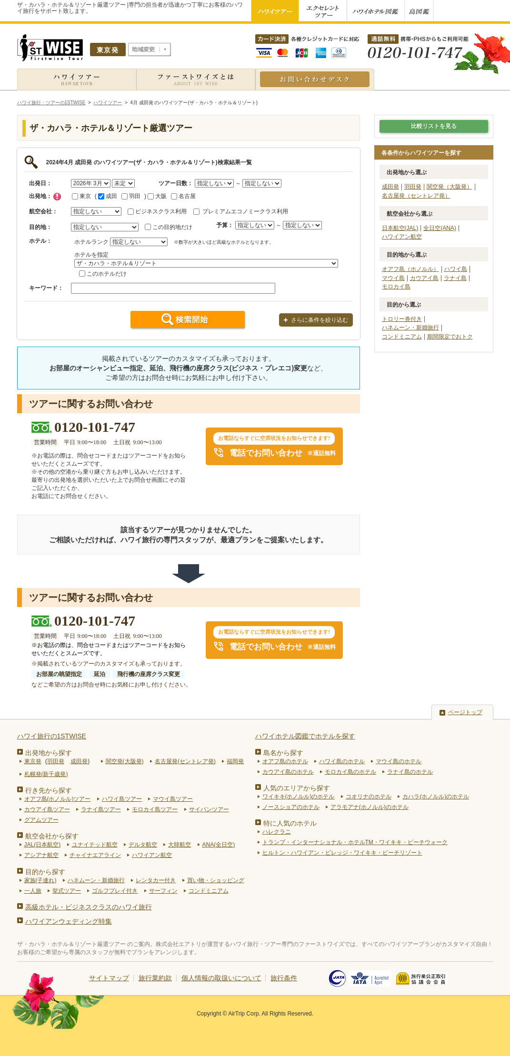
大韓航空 (179, 844)
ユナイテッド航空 (95, 844)
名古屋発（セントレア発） (416, 195)
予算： (224, 225)
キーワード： (46, 288)
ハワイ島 (455, 269)
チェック (57, 196)
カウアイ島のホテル (288, 771)
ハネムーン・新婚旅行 (410, 327)
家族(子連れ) (40, 880)
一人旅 (32, 890)
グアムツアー (41, 820)
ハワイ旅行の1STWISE (51, 736)
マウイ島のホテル (398, 761)
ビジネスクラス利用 (161, 211)
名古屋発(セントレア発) (185, 761)
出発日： (40, 183)
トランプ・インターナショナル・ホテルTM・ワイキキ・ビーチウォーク (355, 842)
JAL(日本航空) (42, 844)
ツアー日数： (176, 183)
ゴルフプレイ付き (115, 890)
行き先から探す (48, 790)
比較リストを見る (434, 126)
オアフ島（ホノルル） (410, 269)
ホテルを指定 (91, 254)
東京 (81, 196)
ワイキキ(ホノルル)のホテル (298, 796)
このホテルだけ (107, 273)
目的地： (40, 227)
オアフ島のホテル (285, 761)
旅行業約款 (155, 978)
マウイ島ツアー (173, 799)
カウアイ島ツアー (47, 809)
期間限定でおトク (450, 336)
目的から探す (45, 872)
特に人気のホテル (290, 823)
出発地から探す (48, 753)
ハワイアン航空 (402, 236)
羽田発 (412, 186)
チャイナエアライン (95, 855)
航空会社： (43, 211)
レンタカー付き (156, 880)
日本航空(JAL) (400, 228)
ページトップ (465, 712)
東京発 (32, 761)
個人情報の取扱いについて (221, 978)
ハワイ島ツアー (122, 799)
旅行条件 (283, 978)
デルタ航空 (143, 844)
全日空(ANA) (439, 228)
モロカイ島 (396, 286)
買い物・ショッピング (215, 880)
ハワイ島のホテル (342, 761)
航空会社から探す (52, 836)
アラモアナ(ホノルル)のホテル (369, 807)
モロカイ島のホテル (350, 771)
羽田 (130, 196)
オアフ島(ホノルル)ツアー (57, 799)
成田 (107, 196)
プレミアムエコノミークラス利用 (245, 211)
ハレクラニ (276, 831)
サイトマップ (109, 978)
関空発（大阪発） (449, 186)
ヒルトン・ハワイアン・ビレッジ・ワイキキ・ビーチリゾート (342, 852)
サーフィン (163, 890)
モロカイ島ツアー (155, 809)
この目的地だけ (172, 227)
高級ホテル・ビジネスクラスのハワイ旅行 (88, 907)
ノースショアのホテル (291, 807)
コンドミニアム (402, 336)
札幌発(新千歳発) (46, 774)
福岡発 (235, 761)
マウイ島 (393, 278)
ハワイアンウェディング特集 (68, 921)
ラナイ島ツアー (101, 809)
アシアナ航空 (41, 855)
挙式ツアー (66, 890)
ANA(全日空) (218, 844)
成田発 (390, 186)
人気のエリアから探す (296, 788)
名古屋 (183, 196)
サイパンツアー (209, 809)
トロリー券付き (402, 319)
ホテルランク (91, 242)
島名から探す (283, 753)
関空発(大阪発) (125, 761)
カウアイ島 (424, 278)
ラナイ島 (455, 278)
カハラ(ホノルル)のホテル (435, 796)
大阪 (157, 196)
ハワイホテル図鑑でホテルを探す (305, 736)
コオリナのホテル (368, 796)
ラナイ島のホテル (410, 771)
